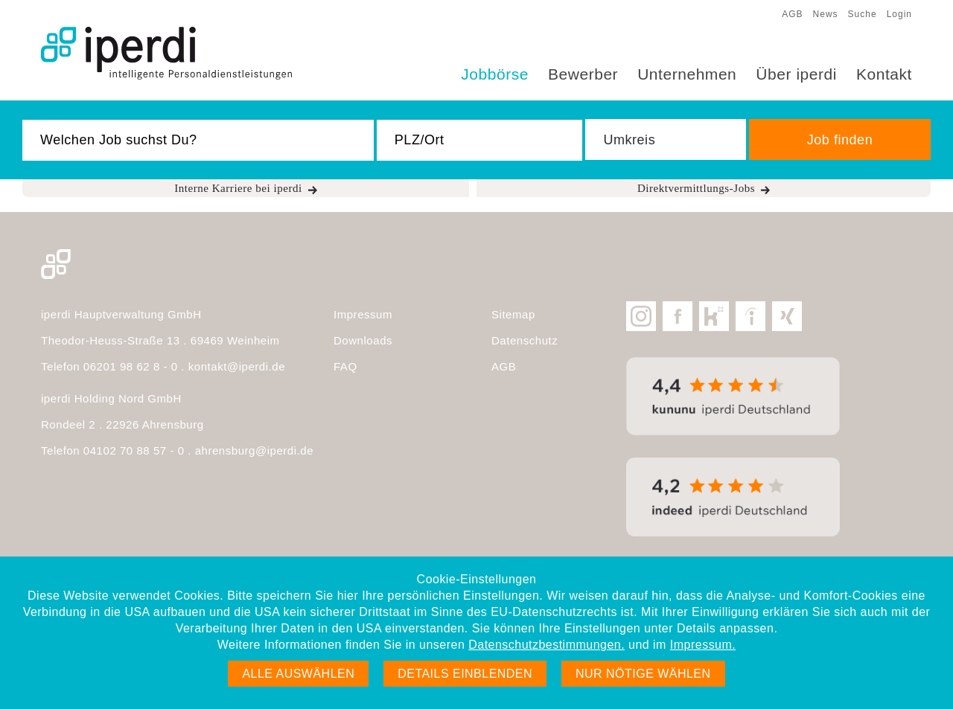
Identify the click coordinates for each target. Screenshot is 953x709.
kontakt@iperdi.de (236, 366)
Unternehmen (686, 74)
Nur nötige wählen (643, 673)
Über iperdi (796, 74)
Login (899, 14)
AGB (792, 14)
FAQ (345, 366)
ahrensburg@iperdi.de (254, 450)
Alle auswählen (298, 673)
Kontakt (884, 74)
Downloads (363, 340)
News (825, 14)
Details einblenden (465, 673)
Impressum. (703, 644)
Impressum (363, 314)
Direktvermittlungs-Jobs (696, 188)
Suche (862, 14)
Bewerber (583, 74)
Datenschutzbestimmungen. (546, 644)
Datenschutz (524, 340)
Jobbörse (495, 74)
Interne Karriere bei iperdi (238, 188)
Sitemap (513, 314)
